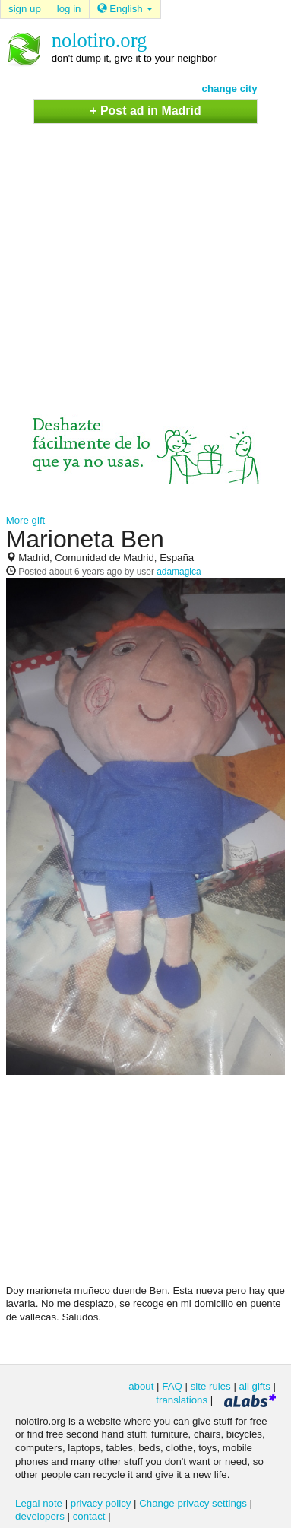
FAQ (172, 1386)
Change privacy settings (193, 1503)
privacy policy (101, 1503)
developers (40, 1516)
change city (230, 88)
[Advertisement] (142, 254)
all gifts (254, 1386)
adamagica (179, 571)
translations (181, 1400)
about (140, 1386)
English (125, 8)
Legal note (38, 1503)
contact (89, 1516)
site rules (211, 1386)
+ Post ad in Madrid (145, 110)
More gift (26, 520)
